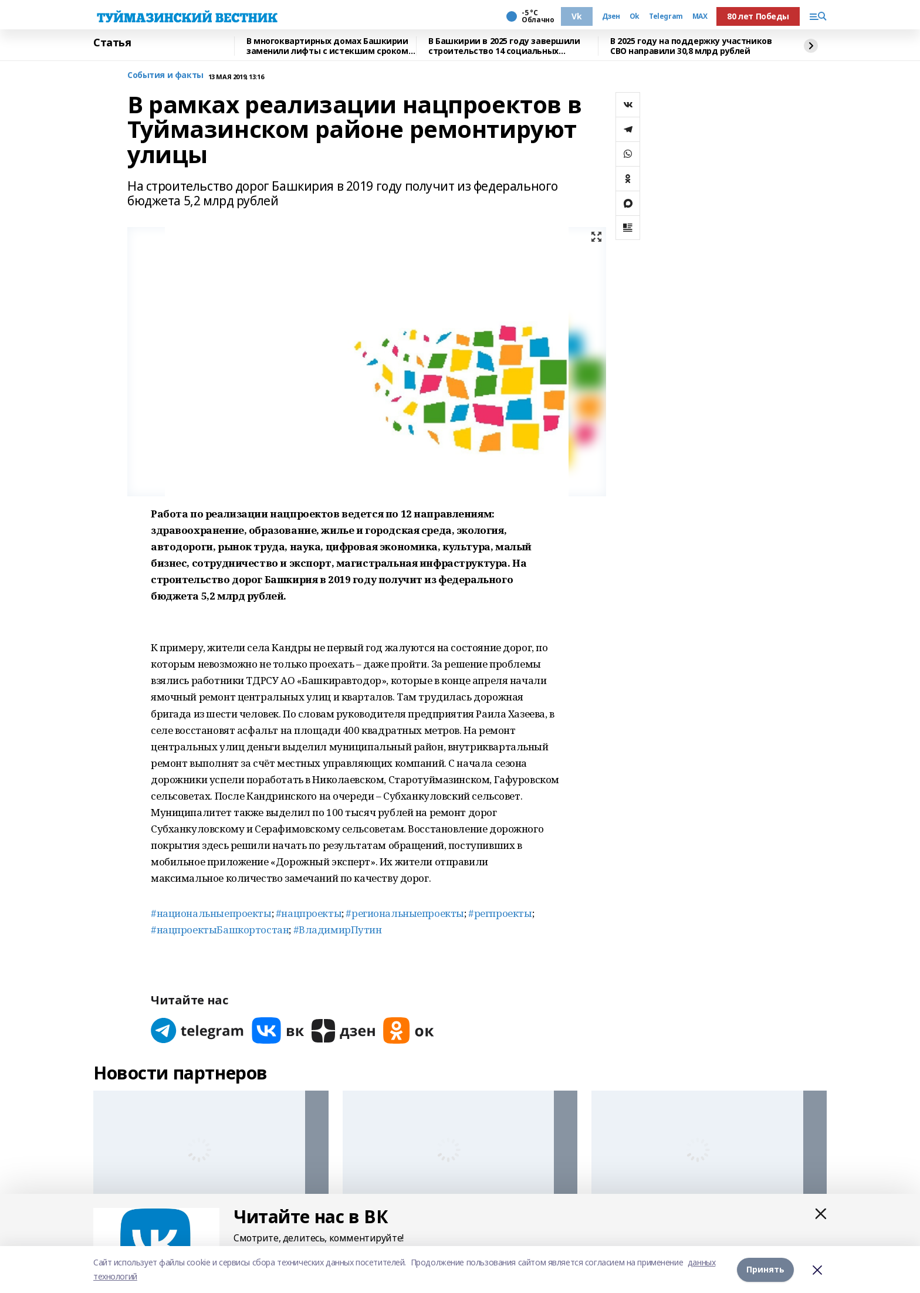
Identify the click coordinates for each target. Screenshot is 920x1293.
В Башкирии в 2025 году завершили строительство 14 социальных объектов (504, 46)
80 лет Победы (758, 16)
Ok (635, 16)
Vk (576, 16)
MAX (700, 16)
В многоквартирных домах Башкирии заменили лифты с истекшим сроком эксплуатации (327, 46)
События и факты (165, 75)
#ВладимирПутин (337, 929)
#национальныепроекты (211, 913)
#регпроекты (500, 913)
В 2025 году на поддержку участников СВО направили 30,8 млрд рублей (691, 46)
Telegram (666, 16)
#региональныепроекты (405, 913)
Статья (112, 42)
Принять (765, 1269)
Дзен (611, 16)
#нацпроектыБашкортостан (220, 929)
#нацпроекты (308, 913)
